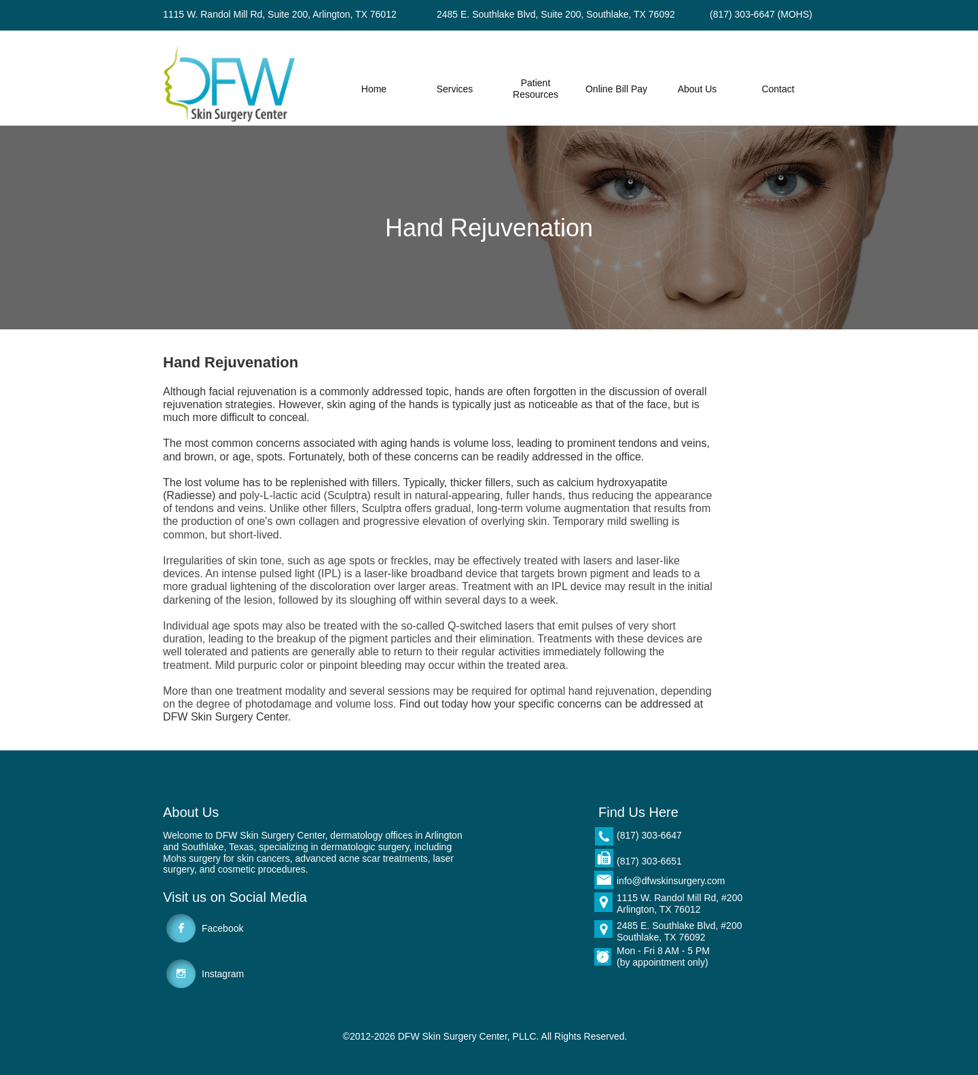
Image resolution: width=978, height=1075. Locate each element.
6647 (671, 835)
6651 (671, 861)
